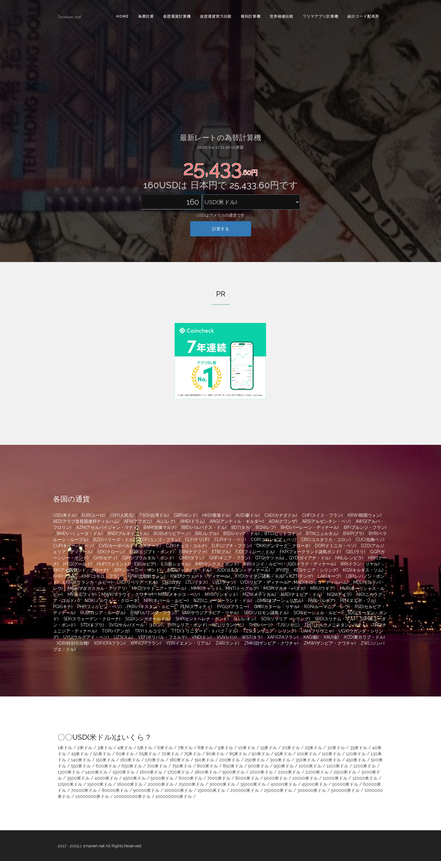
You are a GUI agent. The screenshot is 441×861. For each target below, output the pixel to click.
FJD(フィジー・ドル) (255, 551)
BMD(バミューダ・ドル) (80, 533)
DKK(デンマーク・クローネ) (283, 545)
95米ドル (283, 753)
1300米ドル (69, 772)
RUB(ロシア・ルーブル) (103, 612)
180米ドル (179, 759)
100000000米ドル (132, 796)
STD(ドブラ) (92, 624)
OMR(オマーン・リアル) (280, 600)
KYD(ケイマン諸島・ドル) (259, 576)
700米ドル (157, 766)
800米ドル (207, 766)
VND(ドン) (202, 637)
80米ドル (215, 753)
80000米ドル (115, 790)
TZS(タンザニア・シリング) (269, 631)
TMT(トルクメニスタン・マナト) (335, 624)
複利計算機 (251, 16)
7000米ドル (218, 778)
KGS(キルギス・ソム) (363, 570)
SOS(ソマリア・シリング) (285, 618)
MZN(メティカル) (259, 594)
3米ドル (104, 747)
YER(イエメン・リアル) (188, 643)
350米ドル (305, 759)
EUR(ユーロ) (93, 515)
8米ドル (205, 747)
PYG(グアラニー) (233, 606)
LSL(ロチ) (171, 582)
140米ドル (81, 759)
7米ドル (185, 747)
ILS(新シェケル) (175, 564)
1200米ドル (364, 766)
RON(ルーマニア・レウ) (327, 606)
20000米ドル (161, 784)
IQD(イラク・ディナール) (312, 564)
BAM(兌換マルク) (160, 527)
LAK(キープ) (329, 576)
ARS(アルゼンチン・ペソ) (326, 521)
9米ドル (225, 747)
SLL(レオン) (244, 618)
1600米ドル (151, 772)
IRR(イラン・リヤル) (360, 564)
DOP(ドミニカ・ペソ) (335, 545)
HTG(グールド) (77, 564)
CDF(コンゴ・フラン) (159, 539)
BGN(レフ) (266, 527)
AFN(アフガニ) (138, 521)
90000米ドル (146, 790)
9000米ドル (275, 778)
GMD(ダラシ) (191, 557)
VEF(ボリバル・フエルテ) (162, 637)
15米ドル (268, 747)
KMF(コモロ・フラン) (102, 576)
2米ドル (84, 747)
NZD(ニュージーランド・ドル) (223, 600)
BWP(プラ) (353, 533)
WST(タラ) (252, 637)
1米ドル (65, 747)
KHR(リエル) (65, 576)
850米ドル (233, 766)
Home (122, 16)
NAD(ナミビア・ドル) (301, 594)
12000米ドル (365, 778)
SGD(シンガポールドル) (148, 618)
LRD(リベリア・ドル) (137, 582)
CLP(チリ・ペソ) (230, 539)
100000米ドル (178, 790)
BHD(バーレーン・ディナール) (310, 527)
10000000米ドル (92, 796)
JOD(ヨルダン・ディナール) (243, 570)
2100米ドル (289, 772)
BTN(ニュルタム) (322, 533)
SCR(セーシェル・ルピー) (318, 612)
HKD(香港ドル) (216, 515)
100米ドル (307, 753)
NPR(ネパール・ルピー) (166, 600)
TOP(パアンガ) (116, 631)
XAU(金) (331, 637)
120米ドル (356, 753)
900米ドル (258, 766)
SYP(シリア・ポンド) (187, 624)
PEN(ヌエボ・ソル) (358, 600)
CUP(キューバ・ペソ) (73, 545)
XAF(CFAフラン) (282, 637)
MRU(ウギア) (322, 588)
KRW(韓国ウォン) (365, 515)
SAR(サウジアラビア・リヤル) (210, 612)
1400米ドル (96, 772)
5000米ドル (162, 778)
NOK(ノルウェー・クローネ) (112, 600)
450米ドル (356, 759)
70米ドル (170, 753)
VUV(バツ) (227, 637)
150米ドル (105, 759)
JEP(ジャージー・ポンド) (137, 570)
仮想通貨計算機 (177, 16)
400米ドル (330, 759)
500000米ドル (345, 790)
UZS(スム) (123, 637)
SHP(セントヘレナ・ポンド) (202, 618)
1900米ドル (233, 772)
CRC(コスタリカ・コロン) (326, 539)
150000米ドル (211, 790)
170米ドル (155, 759)
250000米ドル (278, 790)
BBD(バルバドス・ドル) (203, 527)
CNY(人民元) (122, 515)
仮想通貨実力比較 (216, 16)
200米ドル (229, 759)
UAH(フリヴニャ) (317, 631)
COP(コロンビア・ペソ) (273, 539)
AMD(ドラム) (192, 521)
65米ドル (148, 753)
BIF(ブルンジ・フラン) (365, 527)
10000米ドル (305, 778)
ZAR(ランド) (227, 643)
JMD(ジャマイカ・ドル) (189, 570)
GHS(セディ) (105, 557)
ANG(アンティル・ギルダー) (237, 521)
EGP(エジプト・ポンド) (152, 551)
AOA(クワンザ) (283, 521)
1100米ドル (337, 766)
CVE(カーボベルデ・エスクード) (130, 545)
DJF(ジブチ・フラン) (232, 545)
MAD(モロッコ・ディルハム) (321, 582)
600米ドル (106, 766)
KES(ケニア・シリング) (316, 570)
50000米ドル (345, 784)
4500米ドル (134, 778)
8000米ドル (247, 778)
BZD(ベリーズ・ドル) (113, 539)
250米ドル (255, 759)
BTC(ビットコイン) (283, 533)
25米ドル (313, 747)
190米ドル (204, 759)
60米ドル (125, 753)
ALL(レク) (166, 521)
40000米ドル (284, 784)
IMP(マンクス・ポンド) (217, 564)
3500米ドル (78, 778)
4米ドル (125, 747)
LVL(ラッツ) (224, 582)
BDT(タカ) (241, 527)
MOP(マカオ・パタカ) (284, 588)
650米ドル (132, 766)
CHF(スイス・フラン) (322, 515)
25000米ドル (191, 784)
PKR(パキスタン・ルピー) (151, 606)
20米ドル (291, 747)
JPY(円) (282, 570)
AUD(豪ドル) (248, 515)
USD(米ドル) (65, 515)
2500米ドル (344, 772)
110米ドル (331, 753)
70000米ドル (84, 790)
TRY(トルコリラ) (151, 631)
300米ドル (280, 759)
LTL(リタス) (197, 582)
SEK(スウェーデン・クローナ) (91, 618)
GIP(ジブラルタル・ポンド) (148, 557)
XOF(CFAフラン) (110, 643)
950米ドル (284, 766)
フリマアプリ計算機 (320, 16)
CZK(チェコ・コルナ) (186, 545)
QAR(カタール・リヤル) (276, 606)
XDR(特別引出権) (73, 643)
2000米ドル (261, 772)
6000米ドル (190, 778)
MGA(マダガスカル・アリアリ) (97, 588)
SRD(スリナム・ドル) (335, 618)
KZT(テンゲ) (301, 576)
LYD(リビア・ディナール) (264, 582)
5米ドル (144, 747)
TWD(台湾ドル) (154, 515)
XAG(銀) (311, 637)
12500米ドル (70, 784)
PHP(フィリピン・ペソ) (99, 606)
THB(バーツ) (260, 624)
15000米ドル (99, 784)
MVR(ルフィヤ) (82, 594)
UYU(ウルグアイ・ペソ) (86, 637)
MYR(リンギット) (221, 594)
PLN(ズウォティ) (196, 606)
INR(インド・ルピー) (263, 564)
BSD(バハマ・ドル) (241, 533)
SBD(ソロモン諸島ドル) (266, 612)
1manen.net (69, 16)
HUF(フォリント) (113, 564)
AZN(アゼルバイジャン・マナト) (107, 527)
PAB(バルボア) (321, 600)
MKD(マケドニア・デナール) (159, 588)
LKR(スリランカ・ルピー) (87, 582)
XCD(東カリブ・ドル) (364, 637)
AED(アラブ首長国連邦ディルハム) (86, 521)
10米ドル (246, 747)
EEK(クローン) (111, 551)
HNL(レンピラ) (349, 557)
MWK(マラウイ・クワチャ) (127, 594)
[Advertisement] (221, 78)
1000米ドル (310, 766)
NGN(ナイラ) (339, 594)
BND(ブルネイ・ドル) (128, 533)
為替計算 (146, 16)
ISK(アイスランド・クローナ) (80, 570)
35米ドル (358, 747)
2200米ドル (317, 772)
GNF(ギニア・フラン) (229, 557)
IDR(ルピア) (145, 564)
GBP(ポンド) (185, 515)
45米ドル (79, 753)
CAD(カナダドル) (281, 515)
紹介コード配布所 (363, 16)
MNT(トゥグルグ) (242, 588)
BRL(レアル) (207, 533)
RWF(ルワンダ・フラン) (153, 612)
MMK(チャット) (206, 588)
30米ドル (336, 747)
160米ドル (130, 759)
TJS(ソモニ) (288, 624)
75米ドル (192, 753)
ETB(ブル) (221, 551)
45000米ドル (314, 784)
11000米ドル (335, 778)
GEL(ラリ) (355, 551)
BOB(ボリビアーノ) (172, 533)
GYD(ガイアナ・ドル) (309, 557)
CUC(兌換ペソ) (370, 539)
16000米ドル (130, 784)
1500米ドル (123, 772)
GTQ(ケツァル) (269, 557)
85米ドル (238, 753)
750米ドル (182, 766)
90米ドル (261, 753)
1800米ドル (205, 772)
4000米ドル (106, 778)
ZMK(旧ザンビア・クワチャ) (271, 643)
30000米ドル (222, 784)
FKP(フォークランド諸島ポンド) (310, 551)
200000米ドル (244, 790)
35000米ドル (253, 784)
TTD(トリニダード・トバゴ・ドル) (205, 631)
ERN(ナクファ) (193, 551)
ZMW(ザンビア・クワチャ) (330, 643)
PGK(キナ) (63, 606)
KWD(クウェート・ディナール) (200, 576)
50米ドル (102, 753)
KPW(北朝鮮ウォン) (146, 576)
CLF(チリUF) (197, 539)
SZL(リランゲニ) (228, 624)
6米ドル (165, 747)
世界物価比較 (281, 16)
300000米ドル (311, 790)
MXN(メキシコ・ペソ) (179, 594)
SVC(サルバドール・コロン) (135, 624)
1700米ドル (178, 772)
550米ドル (81, 766)
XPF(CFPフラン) (145, 643)
